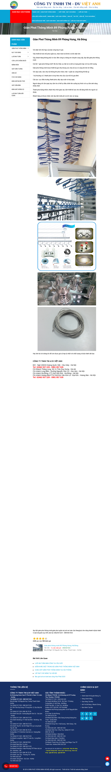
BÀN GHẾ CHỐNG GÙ (63, 20)
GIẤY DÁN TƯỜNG (61, 16)
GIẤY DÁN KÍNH (51, 20)
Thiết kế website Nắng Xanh (79, 769)
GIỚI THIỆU (62, 12)
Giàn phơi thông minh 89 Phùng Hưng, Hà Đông (60, 39)
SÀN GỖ (69, 16)
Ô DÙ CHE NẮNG (90, 16)
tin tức (54, 31)
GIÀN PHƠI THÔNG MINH (49, 12)
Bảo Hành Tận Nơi (87, 707)
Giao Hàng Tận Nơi (87, 701)
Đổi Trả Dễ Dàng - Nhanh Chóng (91, 704)
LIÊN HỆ (81, 16)
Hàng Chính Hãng (87, 699)
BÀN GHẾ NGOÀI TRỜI (38, 20)
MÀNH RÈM (51, 16)
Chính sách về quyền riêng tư (91, 696)
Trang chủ (36, 12)
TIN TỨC (75, 16)
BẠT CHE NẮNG (71, 12)
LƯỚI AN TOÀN (84, 12)
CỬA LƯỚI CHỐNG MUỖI (39, 16)
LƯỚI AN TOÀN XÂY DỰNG (78, 20)
